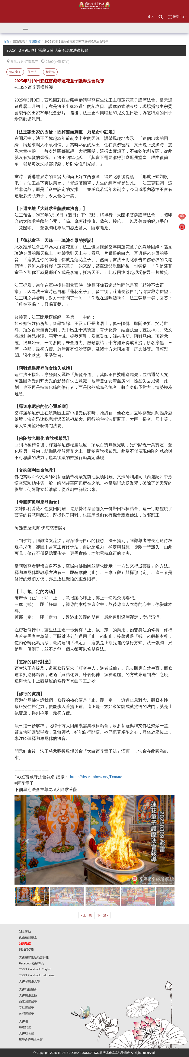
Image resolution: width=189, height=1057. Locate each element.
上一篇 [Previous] (86, 915)
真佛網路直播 (28, 995)
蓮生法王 (33, 72)
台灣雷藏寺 (26, 1013)
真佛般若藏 (26, 1033)
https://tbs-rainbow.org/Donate (96, 776)
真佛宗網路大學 (29, 981)
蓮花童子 (15, 72)
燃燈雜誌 (25, 1027)
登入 (151, 16)
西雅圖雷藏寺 (28, 1001)
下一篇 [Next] (102, 915)
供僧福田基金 (28, 937)
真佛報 (23, 1021)
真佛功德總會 (28, 989)
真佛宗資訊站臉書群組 (34, 957)
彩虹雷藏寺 (26, 1007)
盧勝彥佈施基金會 (31, 1039)
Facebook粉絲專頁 (31, 963)
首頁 (6, 41)
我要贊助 (25, 931)
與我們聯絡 (26, 949)
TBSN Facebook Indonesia (37, 975)
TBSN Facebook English (35, 969)
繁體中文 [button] (177, 17)
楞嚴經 (50, 72)
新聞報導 (35, 41)
